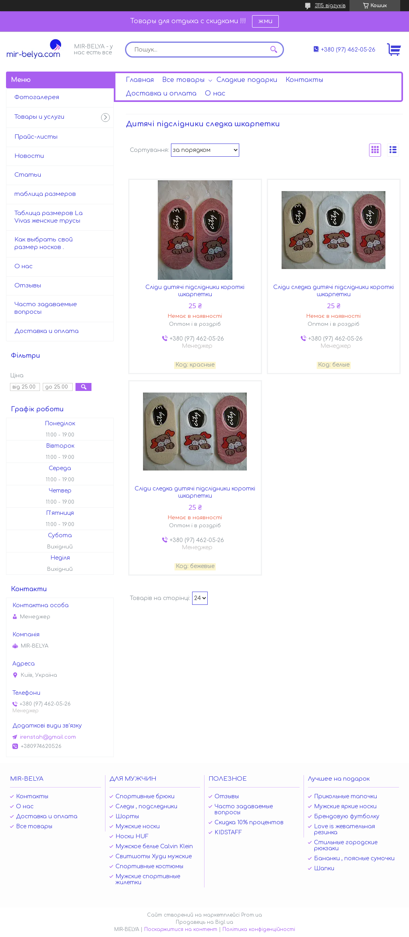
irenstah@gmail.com (48, 737)
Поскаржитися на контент (180, 929)
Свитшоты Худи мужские (153, 856)
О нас (215, 93)
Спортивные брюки (145, 796)
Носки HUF (132, 836)
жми (265, 21)
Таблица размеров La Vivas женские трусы (48, 217)
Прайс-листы (36, 137)
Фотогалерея (36, 97)
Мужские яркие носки (345, 806)
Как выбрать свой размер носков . (43, 243)
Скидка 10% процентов (249, 822)
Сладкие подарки (246, 80)
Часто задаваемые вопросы (45, 308)
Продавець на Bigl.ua (204, 922)
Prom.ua (251, 915)
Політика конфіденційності (258, 929)
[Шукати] (274, 50)
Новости (29, 156)
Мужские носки (137, 826)
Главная (140, 80)
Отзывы (27, 285)
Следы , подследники (146, 806)
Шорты (127, 816)
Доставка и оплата (161, 93)
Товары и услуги (39, 117)
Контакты (304, 80)
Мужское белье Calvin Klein (154, 846)
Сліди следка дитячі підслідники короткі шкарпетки (333, 290)
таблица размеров (45, 194)
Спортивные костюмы (149, 866)
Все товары (183, 80)
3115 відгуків (330, 5)
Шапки (324, 868)
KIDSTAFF (228, 832)
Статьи (27, 174)
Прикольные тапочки (345, 796)
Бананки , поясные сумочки (354, 858)
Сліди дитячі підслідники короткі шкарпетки (194, 290)
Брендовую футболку (346, 816)
